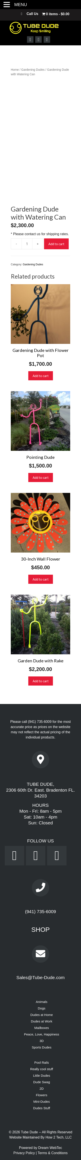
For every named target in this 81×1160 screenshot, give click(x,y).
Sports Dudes (41, 1047)
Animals (41, 1002)
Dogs (41, 1008)
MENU (20, 4)
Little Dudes (41, 1075)
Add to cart (56, 244)
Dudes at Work (41, 1021)
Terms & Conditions (53, 1153)
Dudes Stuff (41, 1108)
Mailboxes (41, 1028)
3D (42, 1041)
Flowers (41, 1095)
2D (42, 1088)
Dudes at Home (41, 1015)
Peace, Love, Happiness (41, 1034)
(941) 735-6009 (39, 722)
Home (15, 69)
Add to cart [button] (41, 376)
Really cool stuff (41, 1069)
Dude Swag (41, 1082)
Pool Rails (41, 1062)
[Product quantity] (27, 243)
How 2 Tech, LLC (59, 1137)
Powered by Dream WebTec (40, 1148)
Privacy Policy (24, 1153)
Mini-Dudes (41, 1101)
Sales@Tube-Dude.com (40, 977)
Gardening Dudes (32, 69)
